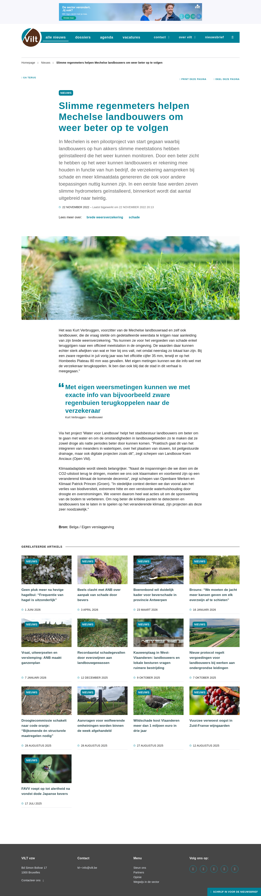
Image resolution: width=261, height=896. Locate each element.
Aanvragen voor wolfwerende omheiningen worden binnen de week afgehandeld (101, 726)
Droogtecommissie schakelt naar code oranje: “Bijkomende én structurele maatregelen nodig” (44, 728)
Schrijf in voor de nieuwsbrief (235, 892)
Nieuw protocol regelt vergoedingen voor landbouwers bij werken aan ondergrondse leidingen (212, 660)
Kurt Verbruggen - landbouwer (84, 417)
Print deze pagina (193, 79)
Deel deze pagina (227, 79)
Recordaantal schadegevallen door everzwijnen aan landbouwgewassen (101, 658)
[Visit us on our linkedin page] (203, 869)
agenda (106, 37)
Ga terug (28, 77)
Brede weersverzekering (105, 217)
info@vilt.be (89, 867)
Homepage (28, 62)
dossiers (83, 37)
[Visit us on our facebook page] (193, 869)
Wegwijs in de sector (146, 881)
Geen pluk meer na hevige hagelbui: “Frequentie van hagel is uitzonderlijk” (42, 595)
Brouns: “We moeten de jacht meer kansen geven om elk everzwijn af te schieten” (213, 595)
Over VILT (185, 37)
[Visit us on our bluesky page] (234, 869)
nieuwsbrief (214, 37)
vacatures (131, 37)
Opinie (137, 877)
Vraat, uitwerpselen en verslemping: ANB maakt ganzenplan (41, 658)
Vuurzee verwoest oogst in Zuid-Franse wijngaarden (211, 723)
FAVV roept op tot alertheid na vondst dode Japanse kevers (45, 791)
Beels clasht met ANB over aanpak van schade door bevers (98, 595)
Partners (138, 872)
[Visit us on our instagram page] (214, 869)
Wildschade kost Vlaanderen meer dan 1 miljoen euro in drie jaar (156, 726)
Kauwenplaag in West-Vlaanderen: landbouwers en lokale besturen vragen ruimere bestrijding (156, 660)
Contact (160, 37)
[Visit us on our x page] (224, 869)
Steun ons (139, 867)
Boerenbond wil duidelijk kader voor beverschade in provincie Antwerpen (154, 595)
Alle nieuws (56, 37)
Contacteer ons (32, 880)
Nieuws (46, 62)
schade (134, 217)
